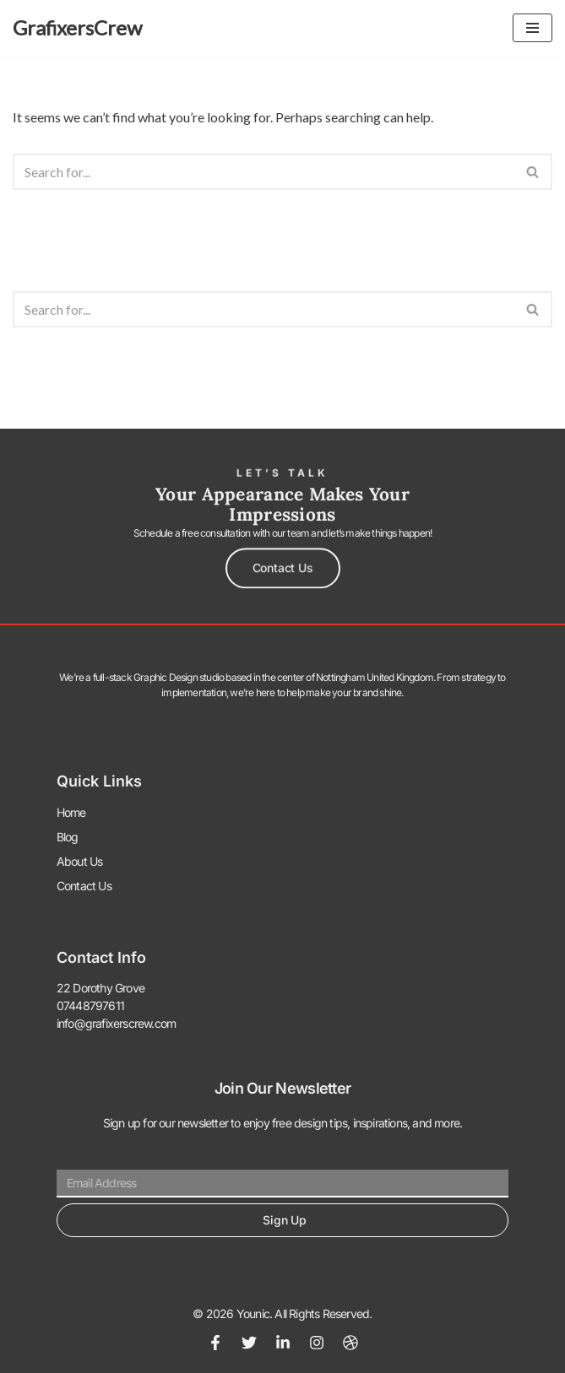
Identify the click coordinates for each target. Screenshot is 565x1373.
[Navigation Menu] (532, 28)
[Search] (263, 172)
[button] (282, 565)
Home (71, 812)
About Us (80, 861)
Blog (68, 837)
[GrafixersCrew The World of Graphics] (77, 28)
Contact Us (84, 885)
